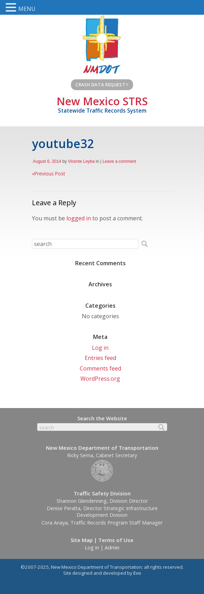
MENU (26, 9)
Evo (137, 573)
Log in (100, 348)
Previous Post (48, 173)
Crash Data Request (102, 84)
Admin (112, 547)
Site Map (82, 539)
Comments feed (100, 368)
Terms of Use (115, 539)
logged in (78, 218)
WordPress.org (100, 378)
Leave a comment (119, 161)
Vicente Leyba (81, 161)
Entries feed (100, 358)
